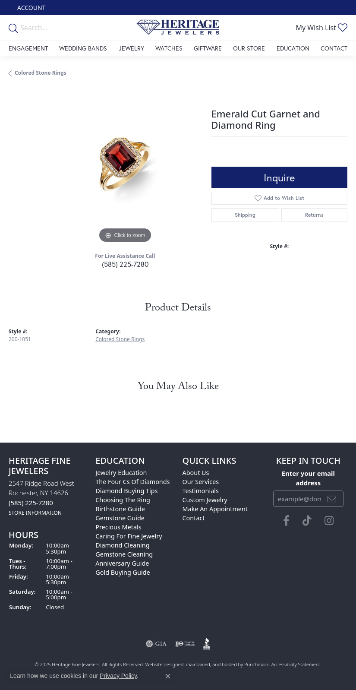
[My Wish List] (321, 27)
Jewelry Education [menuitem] (121, 472)
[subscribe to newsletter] (332, 498)
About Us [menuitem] (196, 472)
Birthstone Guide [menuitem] (120, 509)
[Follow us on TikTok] (307, 521)
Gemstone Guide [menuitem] (120, 518)
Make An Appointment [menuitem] (215, 509)
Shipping (245, 215)
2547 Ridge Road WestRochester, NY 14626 (41, 497)
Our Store (249, 48)
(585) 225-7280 (125, 264)
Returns (314, 215)
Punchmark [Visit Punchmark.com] (256, 664)
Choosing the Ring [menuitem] (122, 500)
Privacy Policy (118, 675)
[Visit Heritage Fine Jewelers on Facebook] (286, 521)
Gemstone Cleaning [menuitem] (124, 554)
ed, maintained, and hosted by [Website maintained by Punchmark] (211, 664)
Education (293, 48)
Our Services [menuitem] (201, 482)
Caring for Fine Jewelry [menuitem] (128, 536)
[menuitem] (156, 643)
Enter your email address (308, 478)
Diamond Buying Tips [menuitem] (126, 491)
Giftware (208, 48)
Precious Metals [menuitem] (118, 527)
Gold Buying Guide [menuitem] (122, 572)
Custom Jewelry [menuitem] (205, 500)
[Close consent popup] (167, 676)
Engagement (28, 48)
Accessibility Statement (295, 664)
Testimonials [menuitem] (201, 491)
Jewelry (131, 48)
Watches (169, 48)
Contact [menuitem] (194, 518)
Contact (334, 48)
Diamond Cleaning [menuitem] (122, 545)
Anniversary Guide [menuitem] (122, 563)
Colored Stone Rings (40, 72)
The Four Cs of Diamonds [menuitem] (132, 482)
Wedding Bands (83, 48)
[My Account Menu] (31, 7)
